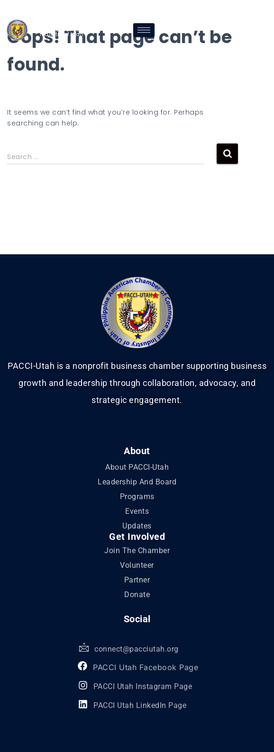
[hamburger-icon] (144, 30)
